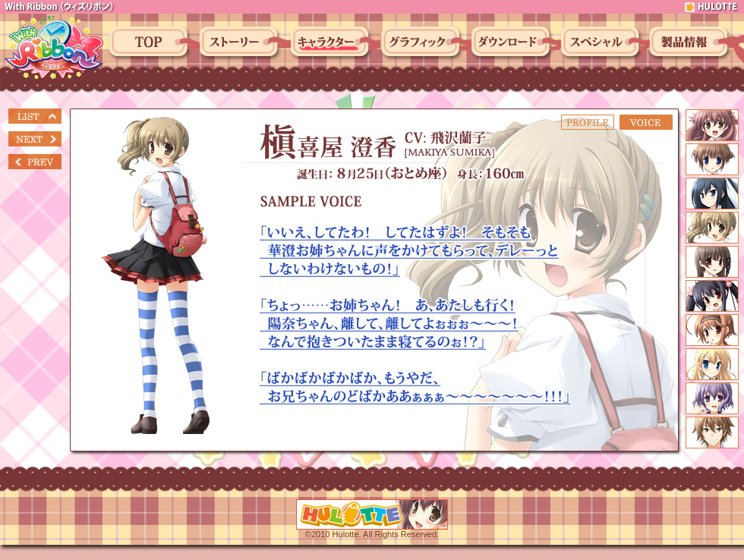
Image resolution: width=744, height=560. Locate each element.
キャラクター (332, 43)
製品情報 (691, 43)
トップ (150, 43)
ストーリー (240, 43)
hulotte (712, 7)
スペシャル (602, 43)
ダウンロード (512, 43)
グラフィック (423, 43)
